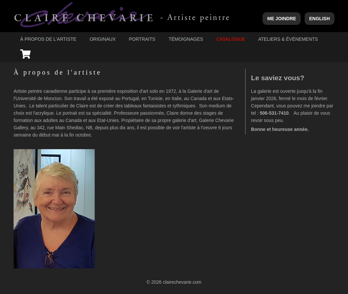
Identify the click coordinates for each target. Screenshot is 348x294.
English (319, 18)
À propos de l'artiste (48, 39)
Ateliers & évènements (288, 39)
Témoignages (186, 39)
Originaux (103, 39)
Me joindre (281, 18)
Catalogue (230, 39)
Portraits (142, 39)
